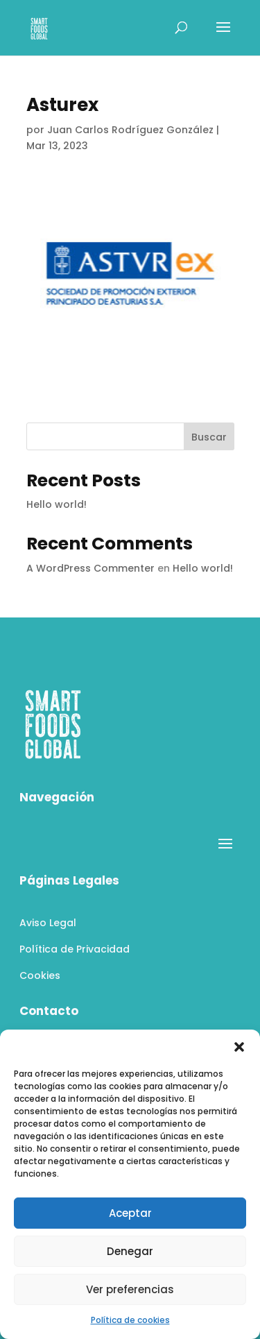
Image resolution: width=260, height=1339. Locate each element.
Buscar (209, 437)
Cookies (39, 975)
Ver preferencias (130, 1289)
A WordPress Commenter (90, 568)
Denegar (130, 1251)
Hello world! (56, 504)
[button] (239, 1047)
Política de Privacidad (74, 949)
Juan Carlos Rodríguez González (130, 130)
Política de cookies (130, 1320)
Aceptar (130, 1213)
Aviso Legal (47, 923)
